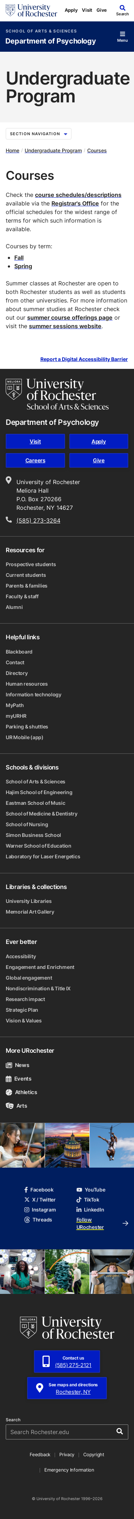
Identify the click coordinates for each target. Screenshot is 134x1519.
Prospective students (31, 564)
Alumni (14, 607)
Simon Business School (33, 835)
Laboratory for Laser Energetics (43, 856)
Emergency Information (69, 1470)
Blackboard (19, 651)
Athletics (21, 1092)
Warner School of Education (38, 845)
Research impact (25, 999)
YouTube (90, 1189)
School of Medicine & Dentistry (42, 813)
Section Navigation (38, 134)
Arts (16, 1105)
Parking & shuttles (27, 726)
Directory (17, 673)
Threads (38, 1219)
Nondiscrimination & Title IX (38, 988)
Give (101, 10)
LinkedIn (90, 1209)
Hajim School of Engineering (39, 792)
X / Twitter (40, 1199)
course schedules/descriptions (78, 195)
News (17, 1065)
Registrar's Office (75, 203)
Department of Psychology (50, 41)
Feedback (40, 1454)
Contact (15, 662)
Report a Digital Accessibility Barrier (84, 359)
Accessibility (21, 956)
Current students (26, 574)
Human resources (27, 683)
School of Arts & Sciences (41, 31)
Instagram (40, 1209)
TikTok (87, 1199)
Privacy (66, 1454)
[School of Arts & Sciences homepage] (57, 394)
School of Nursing (27, 824)
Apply (71, 10)
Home (12, 150)
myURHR (16, 715)
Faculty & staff (22, 596)
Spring (23, 266)
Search (13, 1420)
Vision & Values (24, 1020)
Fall (19, 257)
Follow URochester (102, 1223)
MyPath (15, 705)
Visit (87, 10)
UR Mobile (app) (25, 737)
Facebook (39, 1189)
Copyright (93, 1454)
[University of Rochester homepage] (31, 10)
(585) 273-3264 (38, 520)
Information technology (33, 694)
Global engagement (29, 977)
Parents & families (27, 585)
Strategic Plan (22, 1009)
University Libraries (28, 901)
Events (18, 1078)
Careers (35, 460)
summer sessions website (65, 326)
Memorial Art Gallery (30, 911)
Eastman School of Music (35, 802)
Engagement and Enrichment (40, 967)
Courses (97, 150)
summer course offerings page (70, 317)
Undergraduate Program (53, 150)
